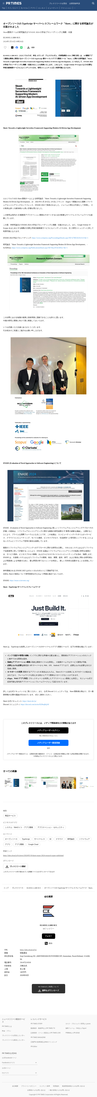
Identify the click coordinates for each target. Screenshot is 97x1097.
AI (50, 839)
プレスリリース (17, 888)
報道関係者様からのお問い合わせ (73, 1086)
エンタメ (41, 8)
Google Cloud (33, 844)
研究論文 (71, 839)
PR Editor (34, 1046)
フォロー (48, 936)
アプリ (33, 8)
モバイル (24, 8)
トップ (6, 888)
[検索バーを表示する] (93, 3)
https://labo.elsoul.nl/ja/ (28, 950)
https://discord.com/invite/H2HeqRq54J (35, 704)
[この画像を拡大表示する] (12, 783)
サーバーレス (39, 839)
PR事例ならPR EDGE (73, 1033)
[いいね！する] (5, 47)
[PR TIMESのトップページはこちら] (13, 3)
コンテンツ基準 (44, 1086)
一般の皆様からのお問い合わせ (59, 1090)
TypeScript (26, 839)
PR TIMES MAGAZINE (38, 1037)
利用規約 (56, 1086)
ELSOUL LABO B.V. (34, 888)
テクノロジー (13, 8)
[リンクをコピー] (33, 47)
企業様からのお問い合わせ (36, 1090)
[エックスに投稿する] (12, 47)
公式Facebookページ (9, 1058)
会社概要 (15, 1086)
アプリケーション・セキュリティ (51, 827)
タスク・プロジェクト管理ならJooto (78, 1024)
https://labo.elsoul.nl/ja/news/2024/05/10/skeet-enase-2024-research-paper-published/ (33, 855)
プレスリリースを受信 (58, 3)
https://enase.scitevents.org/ (19, 580)
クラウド (59, 839)
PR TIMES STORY (36, 1024)
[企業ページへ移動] (48, 912)
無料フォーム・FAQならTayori (76, 1028)
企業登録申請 (74, 3)
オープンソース (11, 839)
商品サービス (10, 816)
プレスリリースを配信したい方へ (13, 1040)
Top (3, 8)
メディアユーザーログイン (48, 730)
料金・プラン (6, 1031)
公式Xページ (6, 1068)
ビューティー (53, 8)
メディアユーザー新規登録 (48, 743)
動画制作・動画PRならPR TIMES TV (43, 1028)
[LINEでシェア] (21, 47)
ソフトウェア (84, 839)
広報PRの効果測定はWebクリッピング (44, 1042)
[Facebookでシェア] (17, 47)
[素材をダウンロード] (28, 47)
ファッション (66, 8)
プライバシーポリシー (28, 1086)
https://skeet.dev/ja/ (29, 701)
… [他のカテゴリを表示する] (74, 7)
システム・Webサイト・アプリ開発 (19, 827)
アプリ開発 (19, 844)
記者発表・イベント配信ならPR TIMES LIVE (45, 1033)
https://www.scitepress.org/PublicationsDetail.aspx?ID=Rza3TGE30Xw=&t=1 (40, 248)
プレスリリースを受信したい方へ (13, 1035)
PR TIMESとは (7, 1026)
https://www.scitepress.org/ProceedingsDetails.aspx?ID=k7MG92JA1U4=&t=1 (60, 238)
